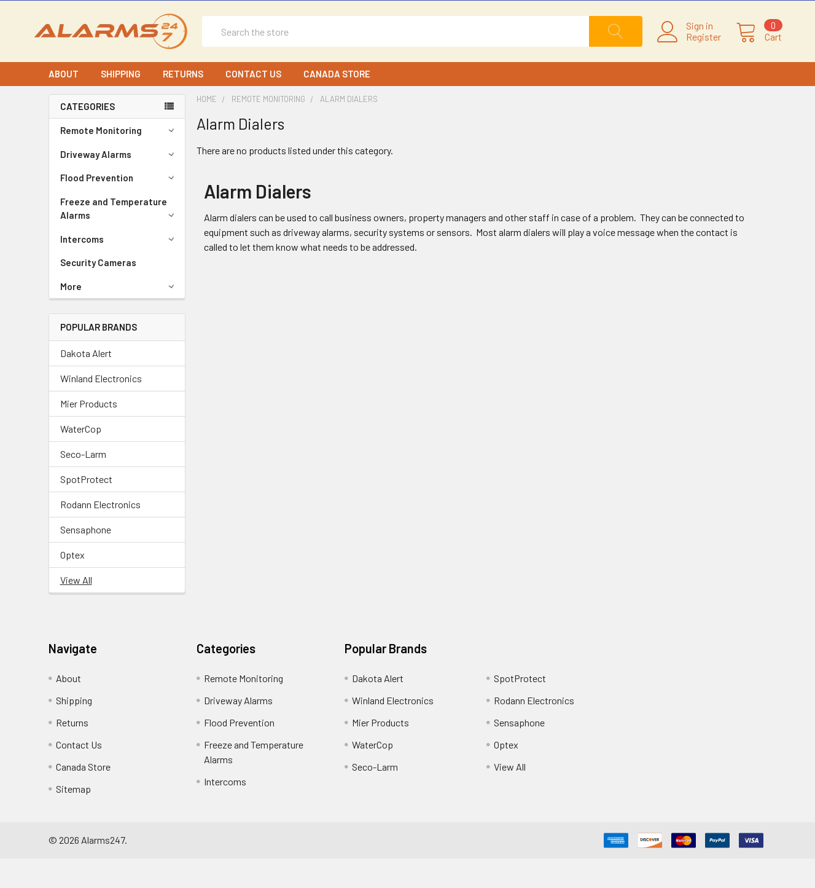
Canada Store (336, 103)
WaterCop (80, 458)
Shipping (121, 103)
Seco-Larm (83, 483)
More (119, 315)
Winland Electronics (101, 408)
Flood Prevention (119, 207)
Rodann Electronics (100, 534)
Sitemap (73, 818)
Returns (183, 103)
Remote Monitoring (119, 159)
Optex (72, 584)
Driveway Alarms (119, 183)
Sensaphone (85, 559)
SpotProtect (86, 508)
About (64, 103)
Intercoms (119, 268)
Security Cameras (98, 291)
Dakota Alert (86, 382)
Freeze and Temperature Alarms (119, 238)
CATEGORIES (87, 135)
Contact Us (253, 103)
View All (76, 609)
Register (688, 51)
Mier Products (88, 433)
